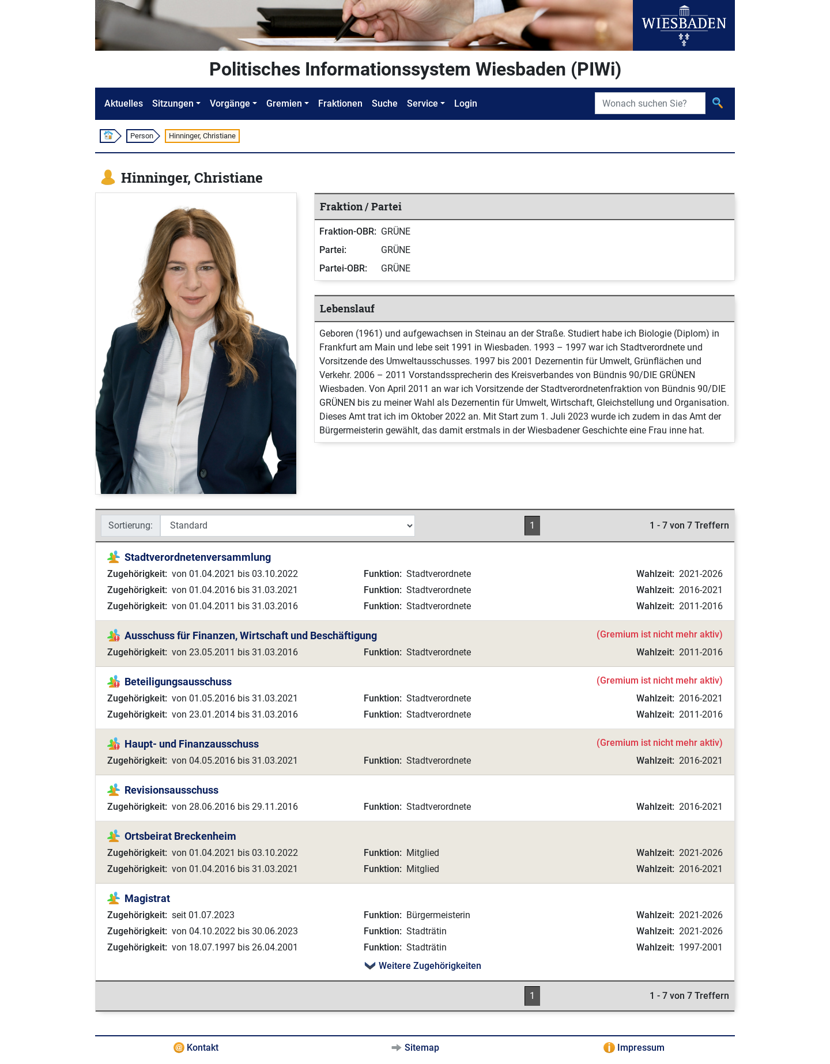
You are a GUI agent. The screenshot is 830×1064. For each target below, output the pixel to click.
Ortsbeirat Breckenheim (180, 836)
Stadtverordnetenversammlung (197, 557)
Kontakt (202, 1047)
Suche (385, 103)
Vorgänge (230, 103)
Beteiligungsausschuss (178, 682)
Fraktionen (340, 103)
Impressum (641, 1047)
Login (465, 103)
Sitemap (422, 1047)
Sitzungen (173, 103)
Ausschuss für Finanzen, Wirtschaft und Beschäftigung (250, 635)
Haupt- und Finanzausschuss (191, 744)
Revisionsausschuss (171, 790)
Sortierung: (130, 525)
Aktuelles (123, 103)
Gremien (284, 103)
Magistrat (147, 898)
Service (422, 103)
